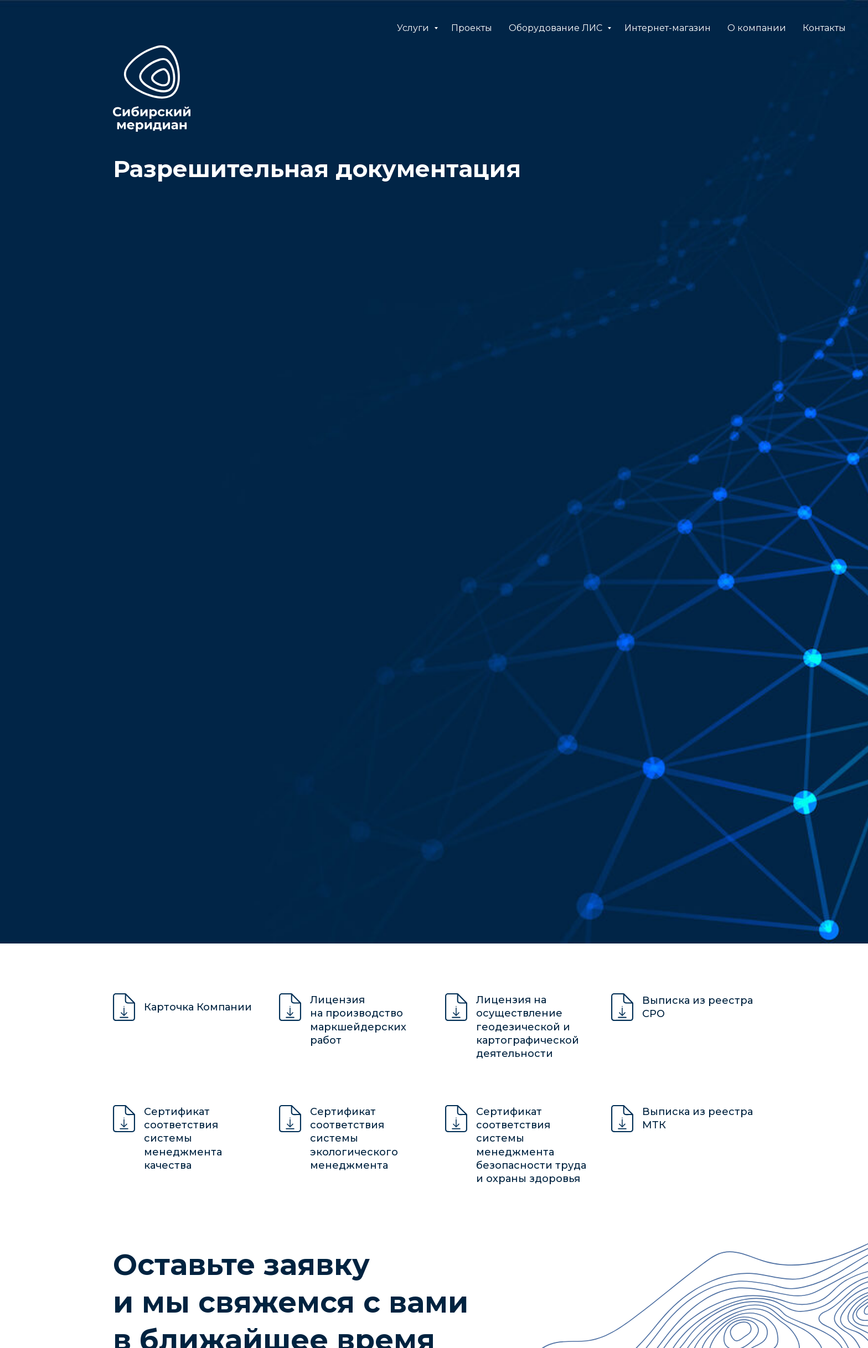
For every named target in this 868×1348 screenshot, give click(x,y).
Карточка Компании (198, 1007)
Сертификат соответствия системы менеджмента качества (183, 1138)
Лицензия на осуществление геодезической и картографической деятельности (527, 1027)
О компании (756, 28)
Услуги (414, 28)
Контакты (824, 28)
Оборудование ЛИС (556, 28)
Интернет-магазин (667, 28)
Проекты (471, 28)
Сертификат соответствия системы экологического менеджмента (354, 1138)
